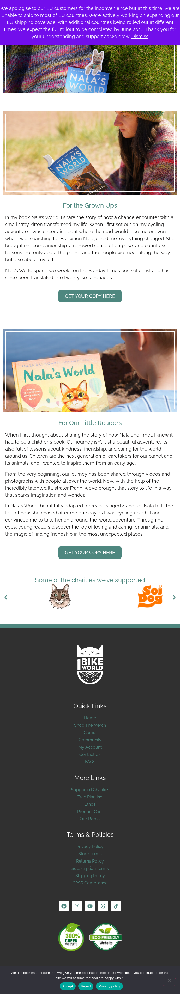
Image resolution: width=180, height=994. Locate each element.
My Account (90, 747)
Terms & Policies (90, 834)
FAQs (90, 761)
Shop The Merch (90, 725)
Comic (90, 732)
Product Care (90, 811)
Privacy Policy (90, 846)
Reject (86, 986)
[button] (6, 597)
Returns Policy (90, 861)
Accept (67, 986)
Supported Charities (90, 789)
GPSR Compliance (90, 883)
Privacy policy (109, 986)
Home (90, 718)
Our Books (90, 818)
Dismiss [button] (139, 36)
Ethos (90, 804)
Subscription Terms (90, 868)
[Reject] (169, 982)
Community (90, 739)
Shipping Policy (90, 875)
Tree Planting (90, 797)
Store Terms (90, 853)
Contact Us (90, 754)
